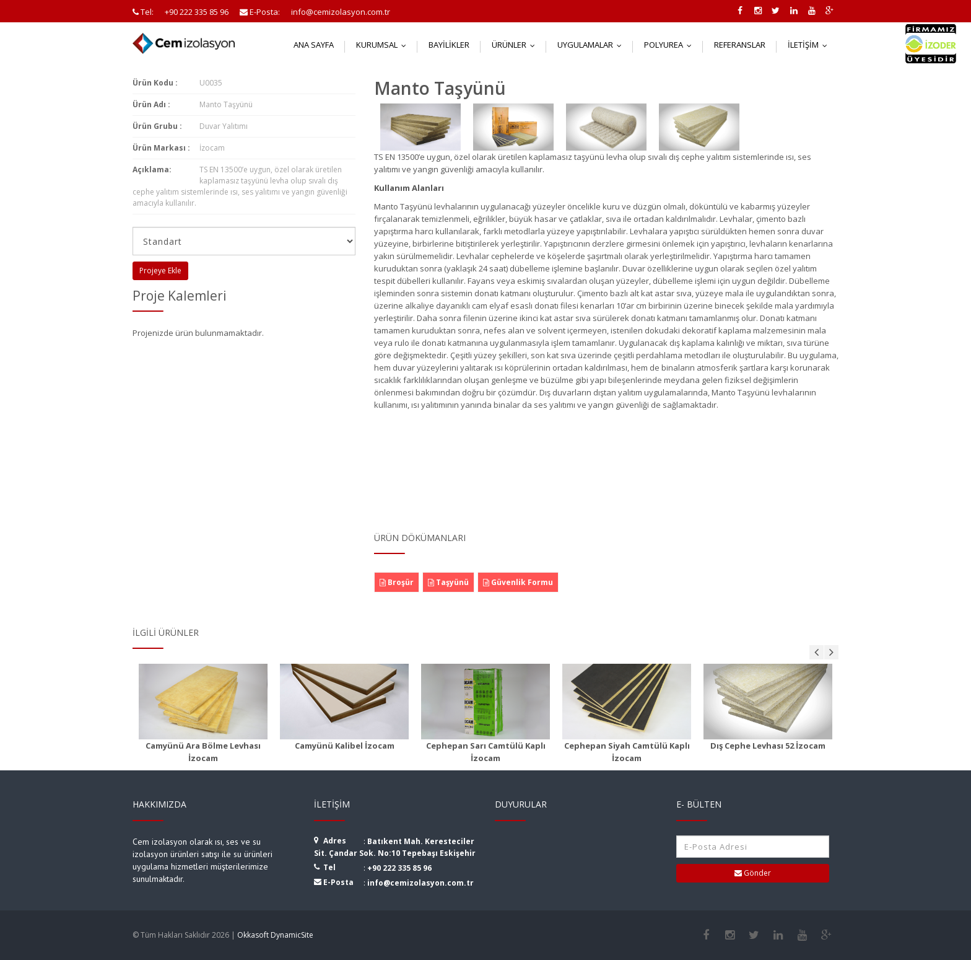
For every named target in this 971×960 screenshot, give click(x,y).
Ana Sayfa (314, 44)
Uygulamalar (592, 44)
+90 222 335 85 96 (399, 868)
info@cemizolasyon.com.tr (420, 883)
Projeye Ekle (160, 270)
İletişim (810, 44)
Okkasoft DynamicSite (275, 935)
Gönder (752, 873)
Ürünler (516, 44)
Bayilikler (449, 44)
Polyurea (670, 44)
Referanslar (739, 44)
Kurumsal (384, 44)
